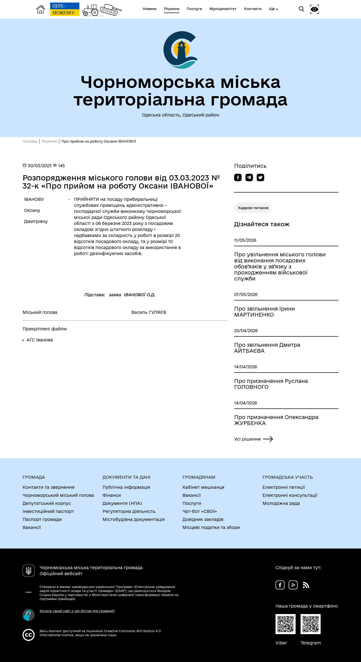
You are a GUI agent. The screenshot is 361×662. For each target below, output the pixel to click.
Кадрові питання (253, 208)
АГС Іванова (40, 339)
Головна (30, 141)
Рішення (49, 141)
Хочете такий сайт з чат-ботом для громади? (77, 611)
